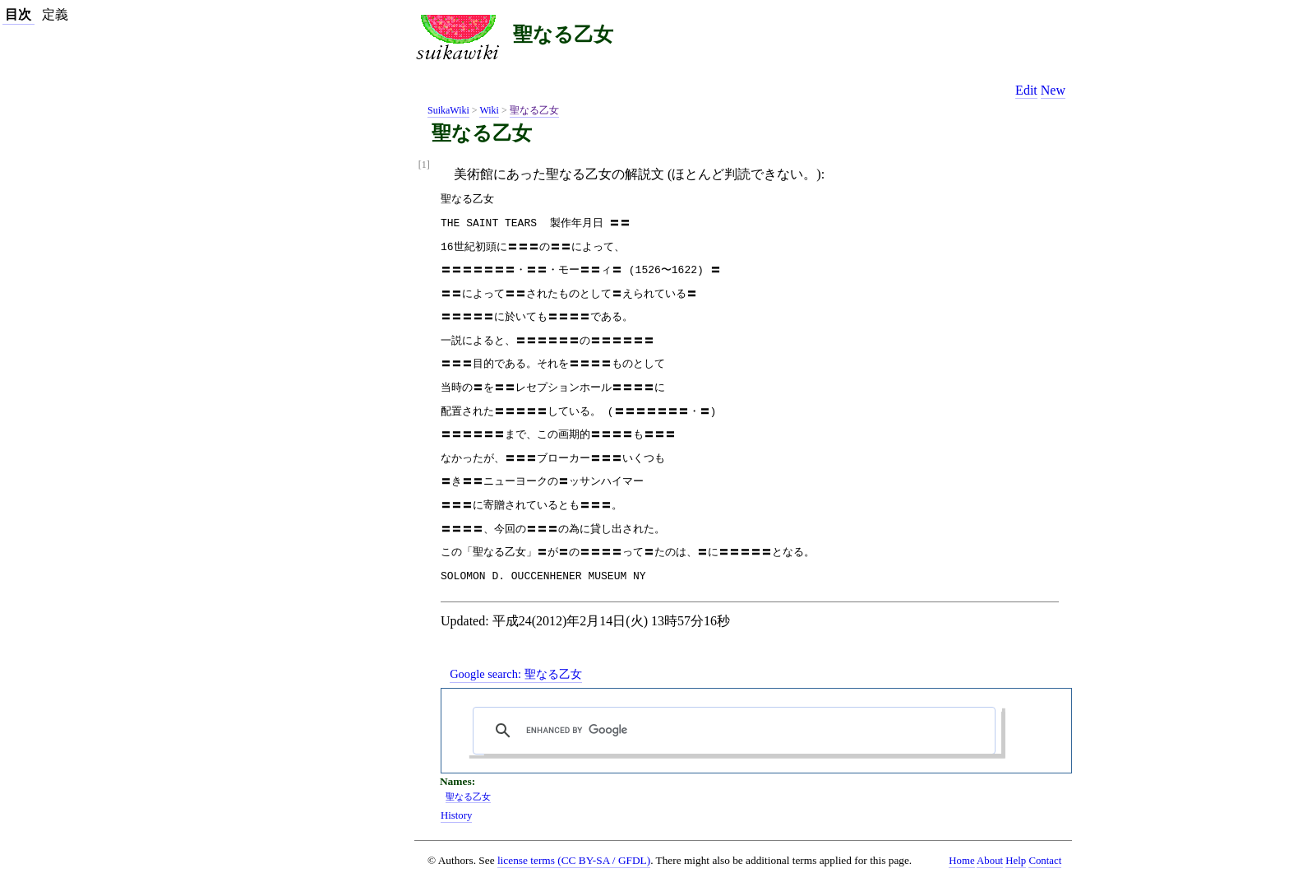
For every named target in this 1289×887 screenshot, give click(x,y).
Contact (1044, 860)
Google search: (515, 673)
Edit (1026, 90)
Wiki (489, 110)
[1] (424, 165)
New (1053, 90)
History (456, 815)
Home (961, 860)
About (990, 860)
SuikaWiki (448, 110)
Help (1015, 860)
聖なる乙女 (563, 34)
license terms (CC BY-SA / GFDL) (573, 860)
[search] (738, 731)
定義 (55, 14)
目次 (18, 14)
